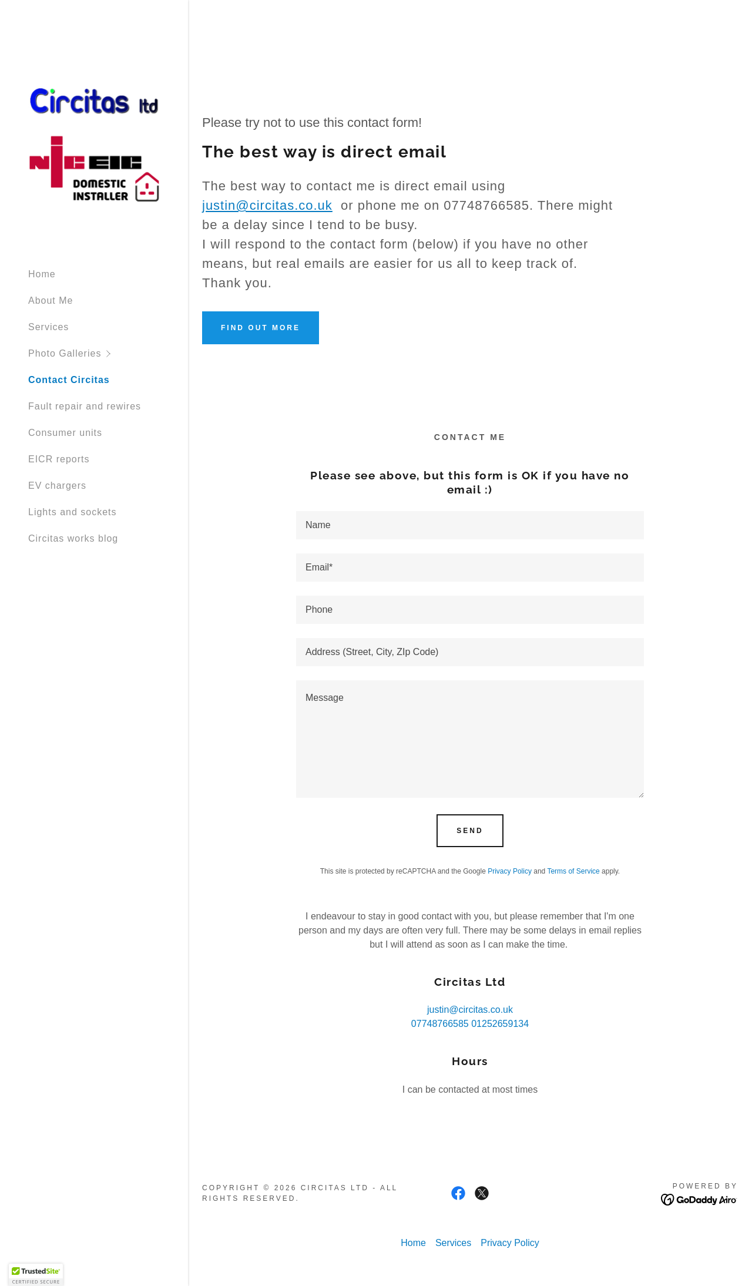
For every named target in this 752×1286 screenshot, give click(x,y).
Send (469, 831)
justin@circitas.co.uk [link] (470, 1010)
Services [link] (48, 327)
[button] (108, 353)
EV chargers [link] (57, 486)
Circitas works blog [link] (73, 538)
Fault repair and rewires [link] (84, 406)
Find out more (260, 328)
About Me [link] (50, 300)
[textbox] (470, 525)
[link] (94, 144)
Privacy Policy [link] (510, 871)
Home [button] (413, 1243)
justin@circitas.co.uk (267, 205)
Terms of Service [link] (573, 871)
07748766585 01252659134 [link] (470, 1024)
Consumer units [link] (65, 433)
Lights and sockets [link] (72, 512)
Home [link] (42, 274)
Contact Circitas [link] (69, 380)
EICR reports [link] (58, 459)
